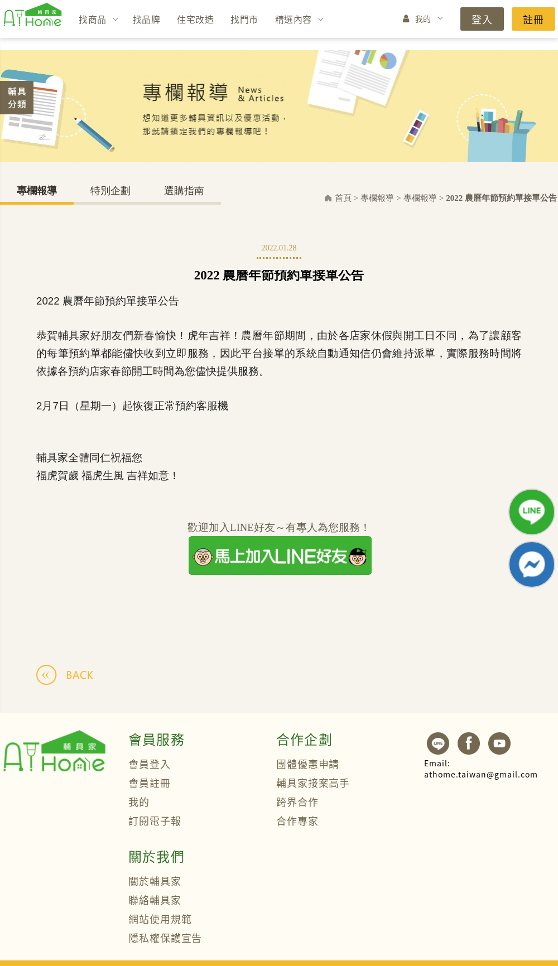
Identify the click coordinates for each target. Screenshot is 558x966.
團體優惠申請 (307, 763)
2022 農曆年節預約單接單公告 (501, 198)
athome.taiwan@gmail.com (481, 768)
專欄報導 (37, 190)
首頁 (343, 198)
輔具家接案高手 (313, 782)
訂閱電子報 (154, 820)
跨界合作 (297, 801)
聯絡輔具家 (154, 899)
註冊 (533, 19)
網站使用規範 (159, 918)
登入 (482, 19)
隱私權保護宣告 (165, 937)
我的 (423, 18)
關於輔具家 (154, 880)
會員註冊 (149, 782)
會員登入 (149, 763)
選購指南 (184, 190)
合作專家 (297, 820)
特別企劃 (110, 190)
